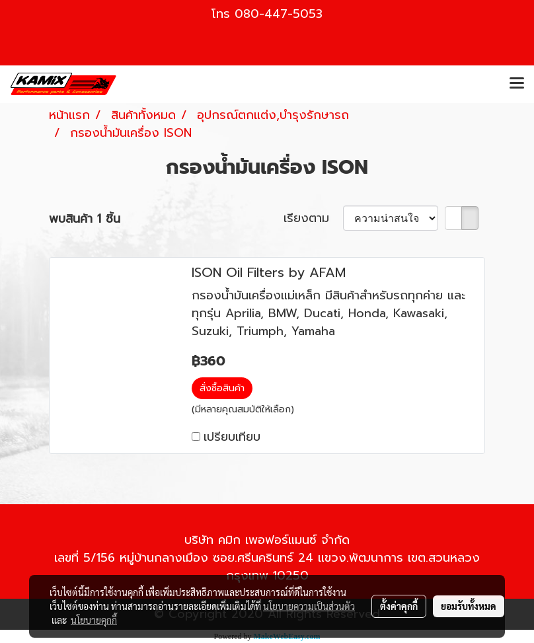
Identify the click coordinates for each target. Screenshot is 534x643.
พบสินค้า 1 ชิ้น (84, 219)
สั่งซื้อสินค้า (222, 388)
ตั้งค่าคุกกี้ (399, 606)
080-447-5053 (279, 14)
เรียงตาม (313, 218)
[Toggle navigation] (516, 83)
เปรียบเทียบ (232, 437)
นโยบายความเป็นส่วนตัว (309, 606)
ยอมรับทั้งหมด (468, 606)
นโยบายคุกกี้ (94, 620)
